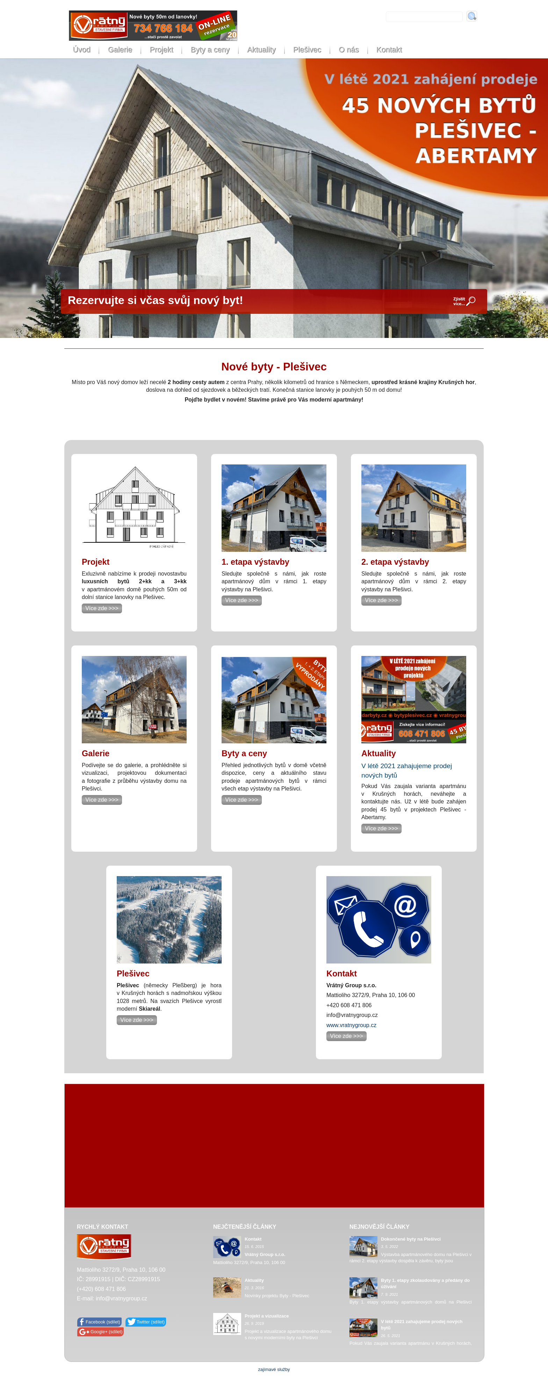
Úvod (81, 49)
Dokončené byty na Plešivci (411, 1239)
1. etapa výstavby (255, 561)
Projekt (161, 49)
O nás (349, 49)
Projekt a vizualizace (267, 1316)
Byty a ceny (210, 49)
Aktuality (261, 49)
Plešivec (307, 49)
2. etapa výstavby (395, 561)
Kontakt (389, 49)
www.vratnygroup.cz (351, 1025)
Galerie (120, 49)
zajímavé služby (274, 1369)
